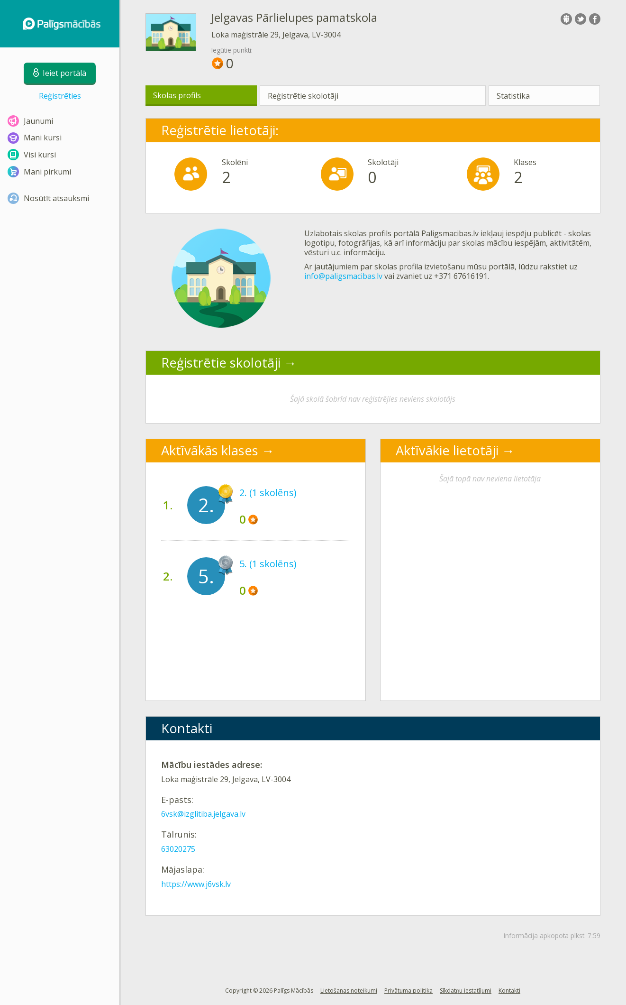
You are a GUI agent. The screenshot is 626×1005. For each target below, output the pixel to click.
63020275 (178, 849)
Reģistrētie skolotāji (303, 96)
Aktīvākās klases (209, 450)
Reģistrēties (60, 96)
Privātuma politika (408, 991)
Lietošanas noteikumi (348, 991)
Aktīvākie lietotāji (447, 450)
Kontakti (509, 991)
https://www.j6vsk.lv (196, 884)
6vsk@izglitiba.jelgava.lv (203, 814)
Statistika (513, 96)
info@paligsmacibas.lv (343, 276)
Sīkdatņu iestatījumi (465, 991)
